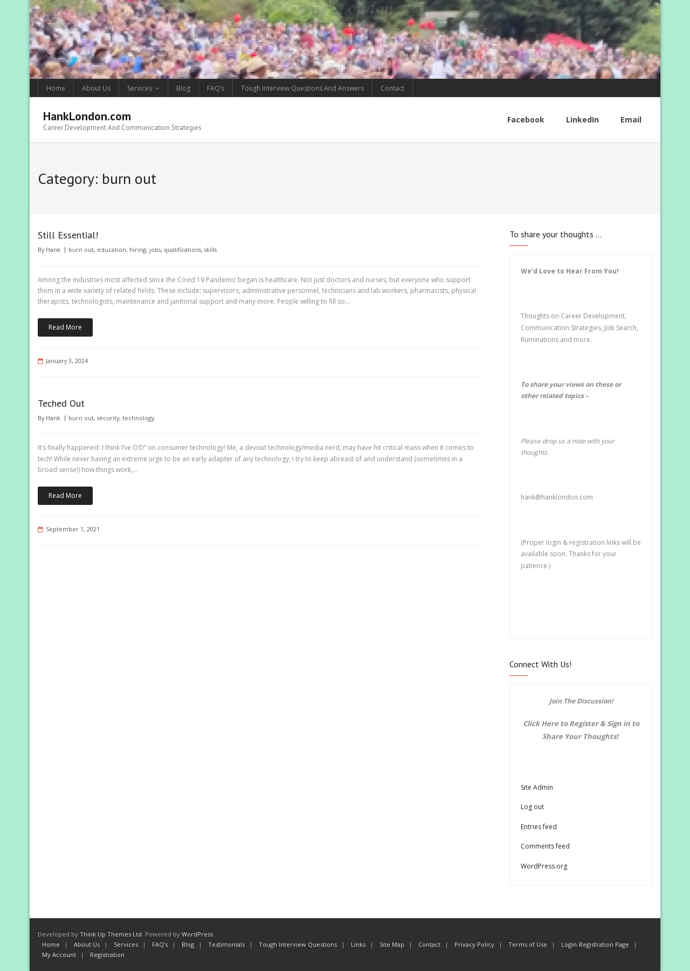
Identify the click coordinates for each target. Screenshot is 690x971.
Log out (532, 806)
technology (138, 418)
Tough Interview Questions (298, 944)
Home (55, 88)
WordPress (197, 934)
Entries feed (539, 826)
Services (139, 88)
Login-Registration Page (595, 944)
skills (210, 249)
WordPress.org (544, 866)
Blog (183, 88)
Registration (107, 955)
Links (358, 944)
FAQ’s (215, 88)
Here (549, 723)
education (111, 249)
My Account (59, 955)
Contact (392, 88)
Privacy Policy (474, 944)
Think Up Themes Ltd (111, 934)
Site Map (392, 944)
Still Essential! (68, 235)
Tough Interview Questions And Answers (302, 88)
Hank (53, 249)
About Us (96, 88)
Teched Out (61, 403)
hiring (137, 249)
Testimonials (226, 944)
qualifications (182, 249)
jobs (155, 249)
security (108, 418)
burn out (81, 249)
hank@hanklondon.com (557, 497)
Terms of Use (527, 944)
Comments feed (545, 846)
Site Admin (537, 787)
